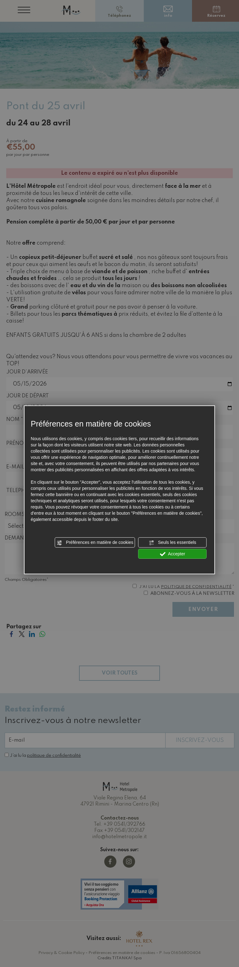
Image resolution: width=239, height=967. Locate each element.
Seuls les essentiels (172, 542)
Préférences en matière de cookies (95, 542)
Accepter (172, 554)
